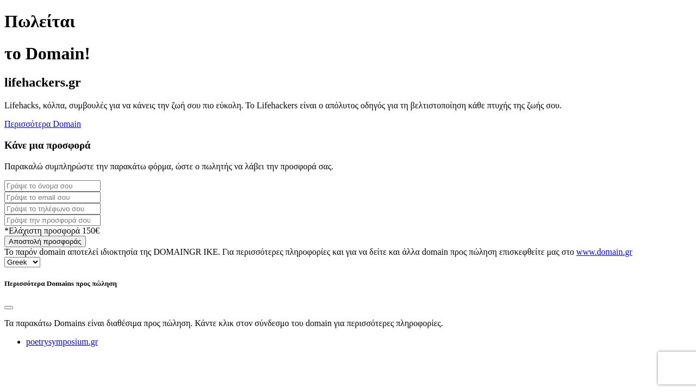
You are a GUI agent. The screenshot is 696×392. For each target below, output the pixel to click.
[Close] (8, 307)
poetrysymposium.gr (62, 341)
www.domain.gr (604, 251)
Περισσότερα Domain (42, 123)
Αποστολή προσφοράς (45, 241)
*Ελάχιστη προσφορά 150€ (52, 230)
